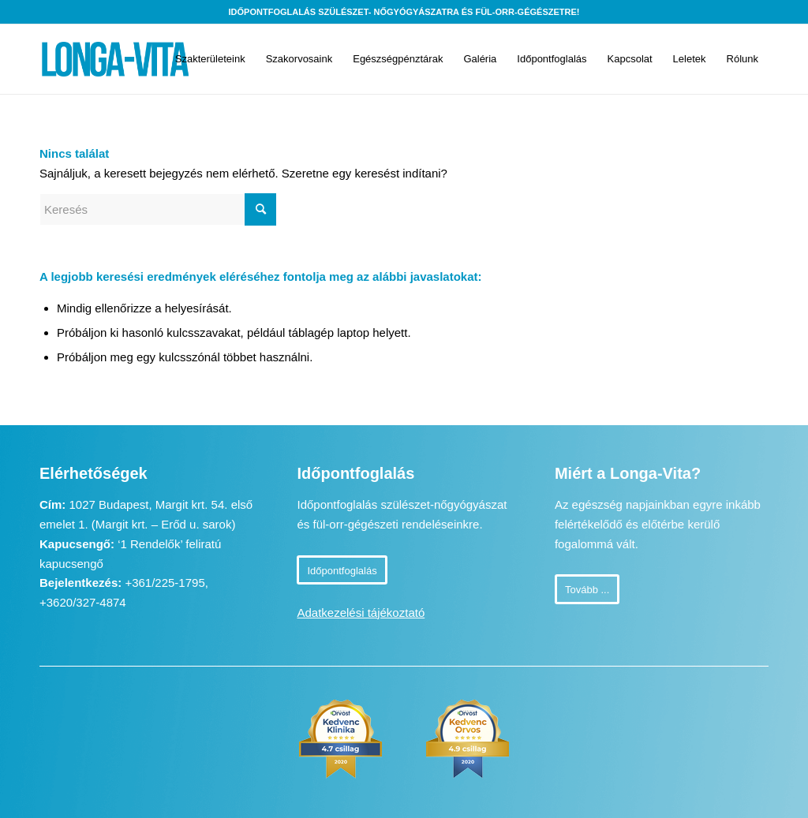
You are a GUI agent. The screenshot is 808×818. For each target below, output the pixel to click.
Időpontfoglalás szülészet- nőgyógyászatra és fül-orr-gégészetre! (404, 12)
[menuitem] (210, 59)
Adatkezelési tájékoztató (361, 612)
